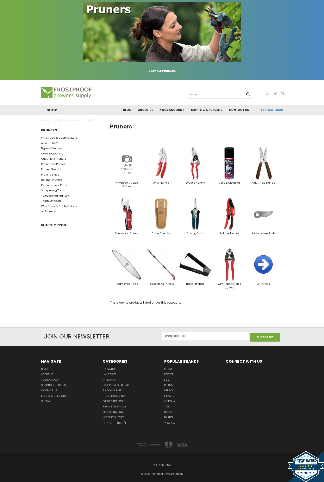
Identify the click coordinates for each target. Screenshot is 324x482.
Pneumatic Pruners (54, 164)
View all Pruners (162, 71)
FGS (166, 378)
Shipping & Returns (206, 110)
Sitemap (46, 400)
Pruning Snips (50, 175)
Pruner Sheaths (51, 169)
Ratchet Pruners (51, 180)
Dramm (168, 384)
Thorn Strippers (51, 201)
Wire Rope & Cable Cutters (59, 138)
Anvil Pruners (49, 143)
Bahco (168, 411)
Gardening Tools (114, 400)
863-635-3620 (272, 110)
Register (61, 395)
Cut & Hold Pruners (53, 159)
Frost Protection (114, 395)
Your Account (172, 110)
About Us (145, 110)
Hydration (109, 368)
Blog (127, 110)
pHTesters (109, 378)
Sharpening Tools (53, 190)
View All (169, 421)
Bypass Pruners (51, 148)
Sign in (46, 395)
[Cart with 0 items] (282, 93)
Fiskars (169, 395)
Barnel (168, 416)
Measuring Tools (114, 411)
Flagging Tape (112, 389)
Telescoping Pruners (55, 196)
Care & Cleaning (52, 154)
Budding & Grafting (116, 384)
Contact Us (239, 110)
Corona (169, 400)
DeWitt (168, 373)
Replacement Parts (54, 185)
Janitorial (109, 373)
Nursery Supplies (114, 416)
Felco (168, 368)
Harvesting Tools (114, 405)
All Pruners (48, 211)
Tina (167, 405)
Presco (169, 389)
